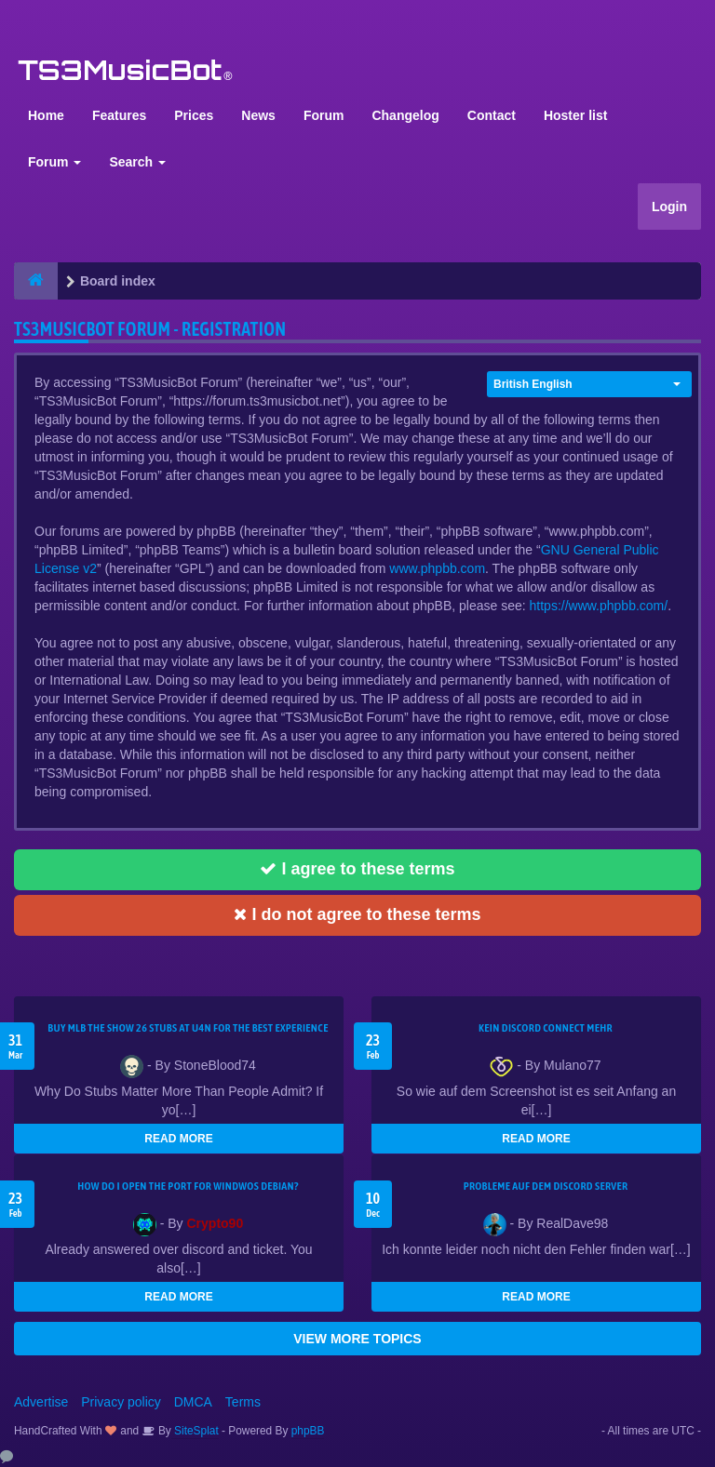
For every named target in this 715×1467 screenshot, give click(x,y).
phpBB (308, 1430)
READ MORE (178, 1138)
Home (46, 115)
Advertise (41, 1401)
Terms (243, 1401)
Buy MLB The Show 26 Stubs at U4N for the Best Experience (187, 1027)
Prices (193, 115)
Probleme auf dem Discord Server (546, 1186)
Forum (324, 115)
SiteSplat (195, 1430)
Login (669, 206)
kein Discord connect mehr (546, 1027)
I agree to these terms (357, 869)
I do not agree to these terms (357, 914)
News (258, 115)
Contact (491, 115)
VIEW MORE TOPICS (357, 1338)
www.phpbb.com (437, 568)
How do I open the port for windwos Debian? (188, 1186)
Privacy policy (121, 1401)
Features (119, 115)
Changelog (404, 115)
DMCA (193, 1401)
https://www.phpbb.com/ (599, 605)
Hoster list (575, 115)
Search (137, 161)
